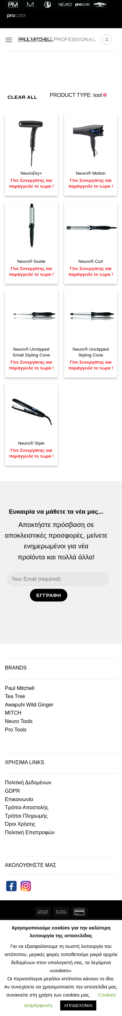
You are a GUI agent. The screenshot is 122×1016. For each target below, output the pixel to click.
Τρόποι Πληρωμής (26, 816)
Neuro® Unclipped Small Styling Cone (31, 352)
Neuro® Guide (31, 261)
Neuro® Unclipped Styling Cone (91, 352)
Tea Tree (15, 696)
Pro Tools (15, 729)
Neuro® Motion (91, 173)
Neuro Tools (19, 721)
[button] (9, 40)
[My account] (107, 39)
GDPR (12, 791)
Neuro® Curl (90, 261)
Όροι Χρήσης (20, 824)
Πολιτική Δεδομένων (28, 782)
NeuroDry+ (31, 173)
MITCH (13, 713)
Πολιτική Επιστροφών (30, 832)
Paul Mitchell (19, 688)
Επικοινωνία (19, 799)
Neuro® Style (31, 443)
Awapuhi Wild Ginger (29, 704)
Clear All (22, 97)
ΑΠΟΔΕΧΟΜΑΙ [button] (78, 1005)
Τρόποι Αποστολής (26, 807)
